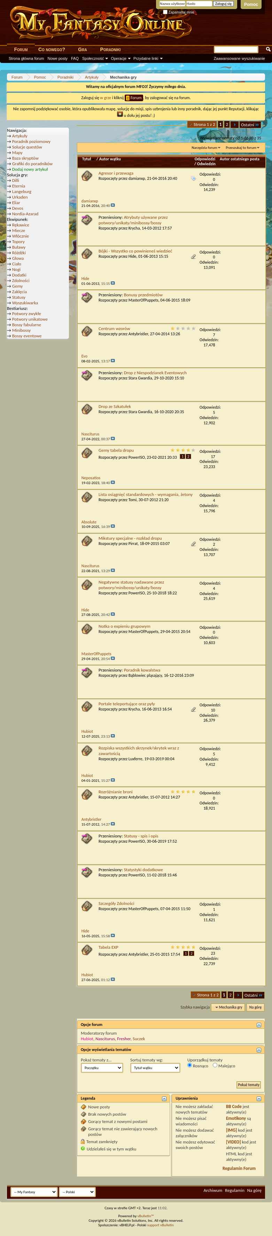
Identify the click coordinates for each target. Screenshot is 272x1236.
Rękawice (20, 224)
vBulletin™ (146, 1216)
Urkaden (20, 197)
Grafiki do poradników (32, 163)
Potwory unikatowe (30, 319)
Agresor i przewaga (116, 173)
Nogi (16, 269)
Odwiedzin (206, 163)
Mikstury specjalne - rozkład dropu (130, 538)
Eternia (18, 185)
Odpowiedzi (205, 158)
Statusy (18, 297)
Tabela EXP (108, 947)
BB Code (234, 1106)
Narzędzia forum (204, 147)
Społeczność (93, 58)
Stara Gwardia (140, 378)
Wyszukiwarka (25, 302)
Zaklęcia (19, 291)
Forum (21, 49)
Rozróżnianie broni (116, 791)
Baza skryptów (25, 158)
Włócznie (20, 236)
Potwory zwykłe (26, 313)
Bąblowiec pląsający (145, 675)
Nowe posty (58, 58)
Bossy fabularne (26, 324)
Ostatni (250, 124)
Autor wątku (110, 158)
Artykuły (20, 135)
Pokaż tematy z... (96, 1059)
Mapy (17, 152)
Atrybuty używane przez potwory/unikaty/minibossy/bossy (133, 220)
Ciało (16, 263)
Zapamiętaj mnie (178, 12)
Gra (82, 49)
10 (213, 710)
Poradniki (110, 49)
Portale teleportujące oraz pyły (127, 703)
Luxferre (135, 758)
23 (213, 953)
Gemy (17, 286)
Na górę (255, 1007)
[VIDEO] (233, 1142)
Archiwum (212, 1190)
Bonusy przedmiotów (143, 294)
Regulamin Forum (239, 1168)
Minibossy (21, 330)
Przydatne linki (145, 58)
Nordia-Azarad (25, 213)
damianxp (137, 178)
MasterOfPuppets (143, 300)
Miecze (18, 230)
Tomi (133, 499)
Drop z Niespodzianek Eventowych (155, 372)
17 (213, 456)
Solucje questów (27, 147)
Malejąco (224, 1065)
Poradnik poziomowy (31, 141)
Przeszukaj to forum (241, 147)
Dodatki (19, 275)
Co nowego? (51, 49)
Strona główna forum (26, 58)
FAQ (75, 58)
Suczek (139, 1038)
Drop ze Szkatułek (115, 406)
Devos (17, 208)
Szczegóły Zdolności (116, 903)
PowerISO (137, 457)
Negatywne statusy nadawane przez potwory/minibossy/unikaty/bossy (131, 584)
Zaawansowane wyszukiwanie (239, 58)
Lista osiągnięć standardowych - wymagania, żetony (146, 494)
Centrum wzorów (114, 328)
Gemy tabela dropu (116, 450)
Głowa (18, 258)
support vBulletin (160, 1225)
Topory (18, 241)
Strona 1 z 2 (204, 124)
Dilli (15, 180)
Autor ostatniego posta (239, 158)
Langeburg (21, 191)
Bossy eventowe (27, 335)
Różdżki (19, 252)
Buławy (19, 247)
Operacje (118, 58)
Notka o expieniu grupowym (124, 626)
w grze (105, 97)
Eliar (16, 202)
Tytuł (88, 158)
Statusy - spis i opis (141, 835)
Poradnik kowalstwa (142, 670)
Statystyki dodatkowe (143, 869)
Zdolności (21, 280)
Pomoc (251, 4)
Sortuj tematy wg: (146, 1059)
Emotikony (236, 1118)
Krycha (134, 228)
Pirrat (133, 543)
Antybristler (138, 333)
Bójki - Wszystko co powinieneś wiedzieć (135, 251)
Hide (133, 256)
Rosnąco (197, 1065)
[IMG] (231, 1130)
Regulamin (234, 1190)
